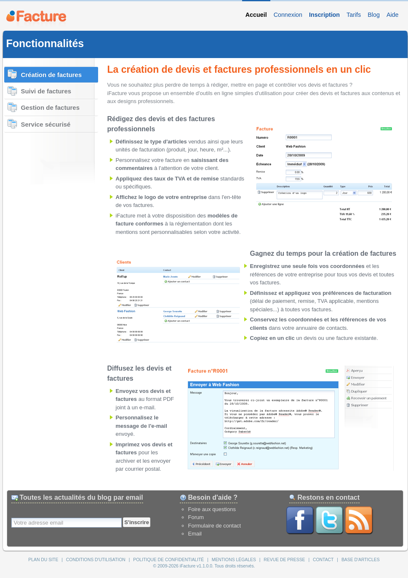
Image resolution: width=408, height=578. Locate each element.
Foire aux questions (212, 509)
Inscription (324, 14)
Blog (374, 14)
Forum (196, 517)
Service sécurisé (46, 124)
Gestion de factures (50, 107)
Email (195, 533)
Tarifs (354, 14)
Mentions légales (234, 559)
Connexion (288, 14)
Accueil (256, 14)
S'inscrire (136, 522)
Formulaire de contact (214, 525)
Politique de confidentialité (168, 559)
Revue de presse (284, 559)
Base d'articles (360, 559)
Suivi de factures (46, 91)
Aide (393, 14)
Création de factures (51, 74)
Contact (323, 559)
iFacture (36, 18)
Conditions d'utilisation (95, 559)
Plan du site (43, 559)
